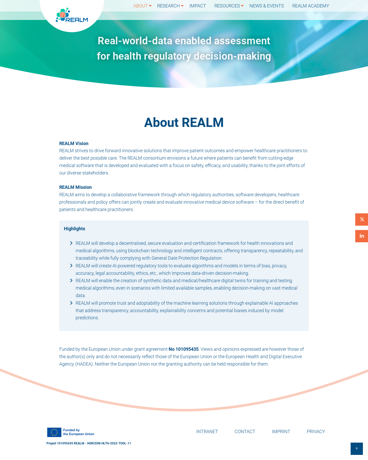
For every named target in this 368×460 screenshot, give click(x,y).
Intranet (207, 431)
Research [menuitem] (173, 10)
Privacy (316, 431)
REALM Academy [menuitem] (312, 10)
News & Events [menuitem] (270, 10)
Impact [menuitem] (203, 10)
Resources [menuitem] (230, 10)
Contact (245, 431)
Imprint (281, 431)
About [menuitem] (144, 10)
